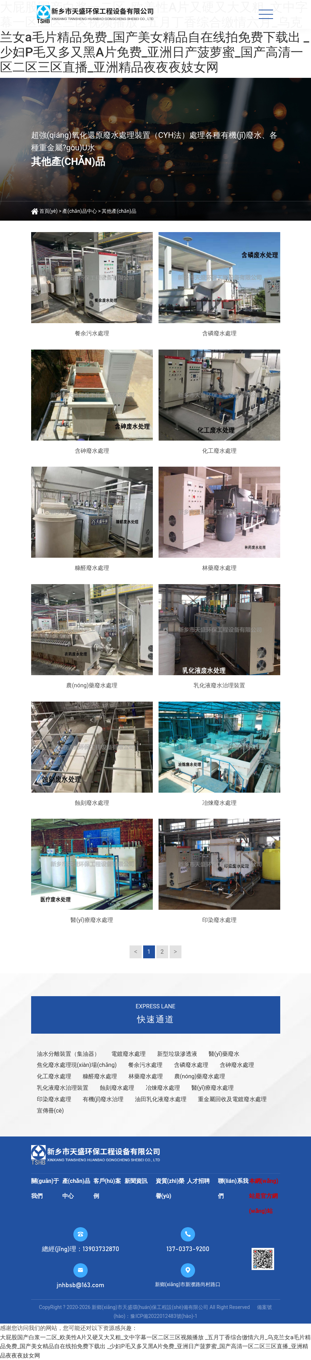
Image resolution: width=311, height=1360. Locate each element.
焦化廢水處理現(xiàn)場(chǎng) (77, 1065)
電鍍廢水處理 (128, 1053)
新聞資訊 (136, 1181)
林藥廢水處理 (145, 1076)
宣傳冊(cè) (50, 1110)
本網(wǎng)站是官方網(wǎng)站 (263, 1196)
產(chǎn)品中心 (79, 211)
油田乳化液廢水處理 (160, 1099)
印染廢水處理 (54, 1099)
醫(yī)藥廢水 (224, 1053)
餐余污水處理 (145, 1065)
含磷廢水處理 (191, 1065)
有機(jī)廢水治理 (103, 1099)
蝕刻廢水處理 (117, 1087)
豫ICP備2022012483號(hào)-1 (163, 1316)
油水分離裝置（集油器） (68, 1053)
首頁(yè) (48, 211)
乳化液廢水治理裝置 (62, 1087)
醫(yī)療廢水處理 (212, 1087)
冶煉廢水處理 (163, 1087)
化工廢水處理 (54, 1076)
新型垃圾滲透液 (177, 1053)
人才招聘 (198, 1181)
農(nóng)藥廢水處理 (199, 1076)
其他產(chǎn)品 (119, 211)
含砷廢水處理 (237, 1065)
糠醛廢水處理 (100, 1076)
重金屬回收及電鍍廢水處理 (232, 1099)
